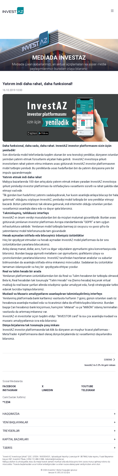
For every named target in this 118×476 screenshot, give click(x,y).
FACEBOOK (9, 386)
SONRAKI (108, 359)
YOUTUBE (87, 386)
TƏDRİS (7, 447)
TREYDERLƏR (11, 430)
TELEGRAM (88, 390)
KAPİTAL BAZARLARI (16, 439)
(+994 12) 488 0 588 (35, 459)
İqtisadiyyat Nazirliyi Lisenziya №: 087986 (69, 456)
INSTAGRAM (10, 390)
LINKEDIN (47, 390)
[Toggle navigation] (112, 11)
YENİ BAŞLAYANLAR (15, 422)
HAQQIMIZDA (11, 413)
